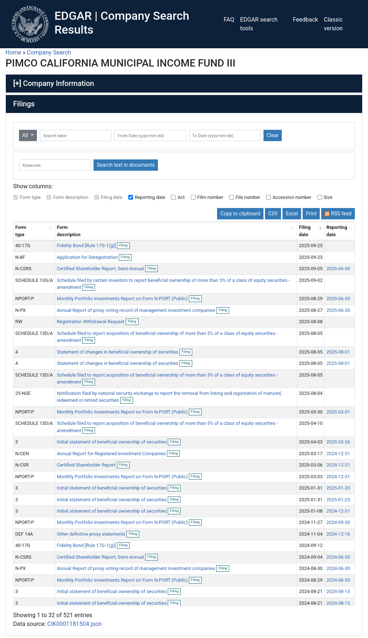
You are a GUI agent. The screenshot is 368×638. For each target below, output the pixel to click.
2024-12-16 (338, 534)
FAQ (229, 19)
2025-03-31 (338, 412)
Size (328, 197)
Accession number (292, 197)
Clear (272, 135)
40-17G (22, 245)
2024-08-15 (338, 591)
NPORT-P (24, 298)
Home (13, 52)
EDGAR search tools (259, 24)
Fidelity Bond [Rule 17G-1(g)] (87, 245)
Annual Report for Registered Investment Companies (112, 453)
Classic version (333, 24)
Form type (30, 197)
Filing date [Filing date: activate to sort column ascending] (305, 230)
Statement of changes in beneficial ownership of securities (118, 352)
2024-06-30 (338, 557)
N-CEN (22, 453)
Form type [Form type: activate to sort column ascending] (20, 230)
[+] (17, 83)
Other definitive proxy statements (91, 534)
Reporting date (150, 197)
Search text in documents (126, 165)
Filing (124, 245)
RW (18, 321)
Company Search (49, 52)
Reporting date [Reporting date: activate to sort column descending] (336, 230)
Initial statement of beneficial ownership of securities (112, 442)
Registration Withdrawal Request (91, 321)
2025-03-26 (338, 442)
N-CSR (22, 465)
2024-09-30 (338, 522)
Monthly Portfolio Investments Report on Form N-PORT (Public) (123, 298)
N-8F (20, 257)
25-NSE (23, 393)
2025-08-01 (338, 352)
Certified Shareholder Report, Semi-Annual (101, 268)
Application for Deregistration (88, 257)
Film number (210, 197)
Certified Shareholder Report (87, 465)
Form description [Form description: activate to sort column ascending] (68, 230)
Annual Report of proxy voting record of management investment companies (136, 310)
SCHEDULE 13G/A (34, 280)
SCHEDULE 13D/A (34, 333)
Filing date (111, 197)
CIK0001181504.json (74, 623)
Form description (70, 197)
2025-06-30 (338, 268)
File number (248, 197)
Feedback (305, 19)
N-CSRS (23, 268)
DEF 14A (24, 534)
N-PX (20, 310)
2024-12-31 (338, 453)
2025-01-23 (338, 488)
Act (181, 197)
